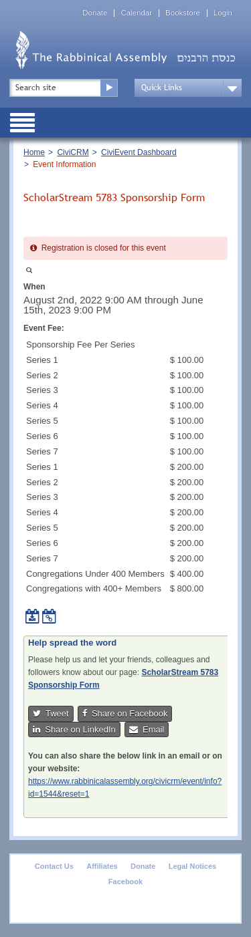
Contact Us (54, 866)
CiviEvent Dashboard (139, 152)
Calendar (136, 13)
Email (147, 729)
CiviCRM (72, 152)
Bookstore (182, 13)
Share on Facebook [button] (125, 713)
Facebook (125, 882)
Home (34, 152)
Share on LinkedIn (74, 729)
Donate (94, 13)
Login (223, 13)
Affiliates (101, 866)
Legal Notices (193, 866)
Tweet (51, 713)
